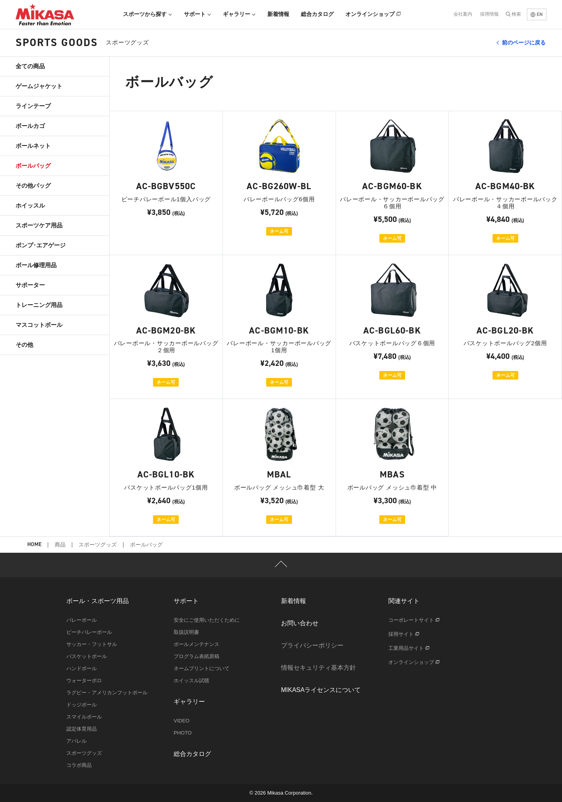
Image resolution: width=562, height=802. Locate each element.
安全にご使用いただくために (207, 620)
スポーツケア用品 (39, 225)
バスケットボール (86, 656)
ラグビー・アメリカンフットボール (107, 693)
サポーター (30, 285)
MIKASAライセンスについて (321, 690)
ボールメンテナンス (196, 644)
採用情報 (489, 14)
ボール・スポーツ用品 (97, 601)
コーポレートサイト (413, 620)
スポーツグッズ (97, 544)
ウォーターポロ (84, 680)
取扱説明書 (186, 632)
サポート (197, 14)
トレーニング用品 (39, 305)
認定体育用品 (81, 729)
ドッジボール (81, 705)
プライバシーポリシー (312, 645)
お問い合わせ (299, 623)
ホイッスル (30, 205)
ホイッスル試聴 (191, 680)
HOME (34, 545)
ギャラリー (239, 14)
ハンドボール (81, 668)
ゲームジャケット (39, 86)
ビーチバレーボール (89, 632)
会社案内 (463, 14)
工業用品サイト (408, 648)
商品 (60, 544)
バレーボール (81, 620)
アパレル (76, 741)
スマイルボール (84, 717)
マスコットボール (39, 324)
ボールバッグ (33, 165)
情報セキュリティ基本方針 (318, 667)
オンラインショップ (373, 14)
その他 (24, 344)
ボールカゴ (30, 125)
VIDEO (181, 721)
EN (536, 14)
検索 (516, 14)
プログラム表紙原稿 (196, 656)
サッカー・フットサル (91, 644)
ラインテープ (33, 106)
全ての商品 (30, 66)
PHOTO (183, 733)
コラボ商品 (79, 765)
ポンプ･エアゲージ (41, 245)
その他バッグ (33, 185)
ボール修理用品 (36, 265)
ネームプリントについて (201, 668)
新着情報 (278, 14)
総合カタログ (317, 14)
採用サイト (403, 634)
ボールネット (33, 145)
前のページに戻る (524, 42)
